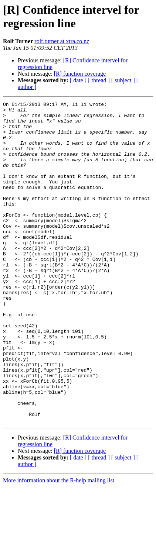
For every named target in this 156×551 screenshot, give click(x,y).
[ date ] (78, 80)
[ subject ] (123, 80)
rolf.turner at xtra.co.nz (61, 41)
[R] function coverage (80, 73)
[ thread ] (99, 80)
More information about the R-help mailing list (58, 544)
